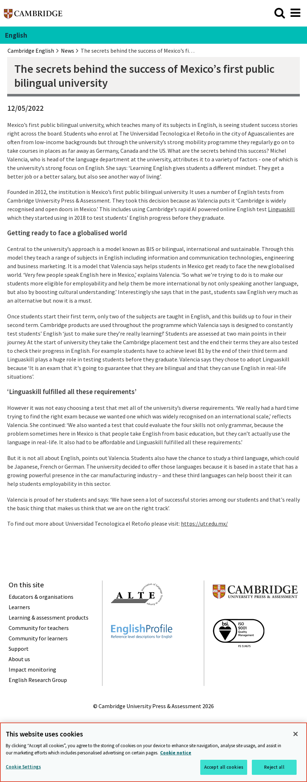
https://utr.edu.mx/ (204, 523)
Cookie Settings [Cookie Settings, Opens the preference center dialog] (23, 767)
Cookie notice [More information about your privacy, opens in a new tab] (175, 753)
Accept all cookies (223, 767)
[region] (153, 752)
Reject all (274, 767)
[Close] (295, 734)
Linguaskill (281, 209)
